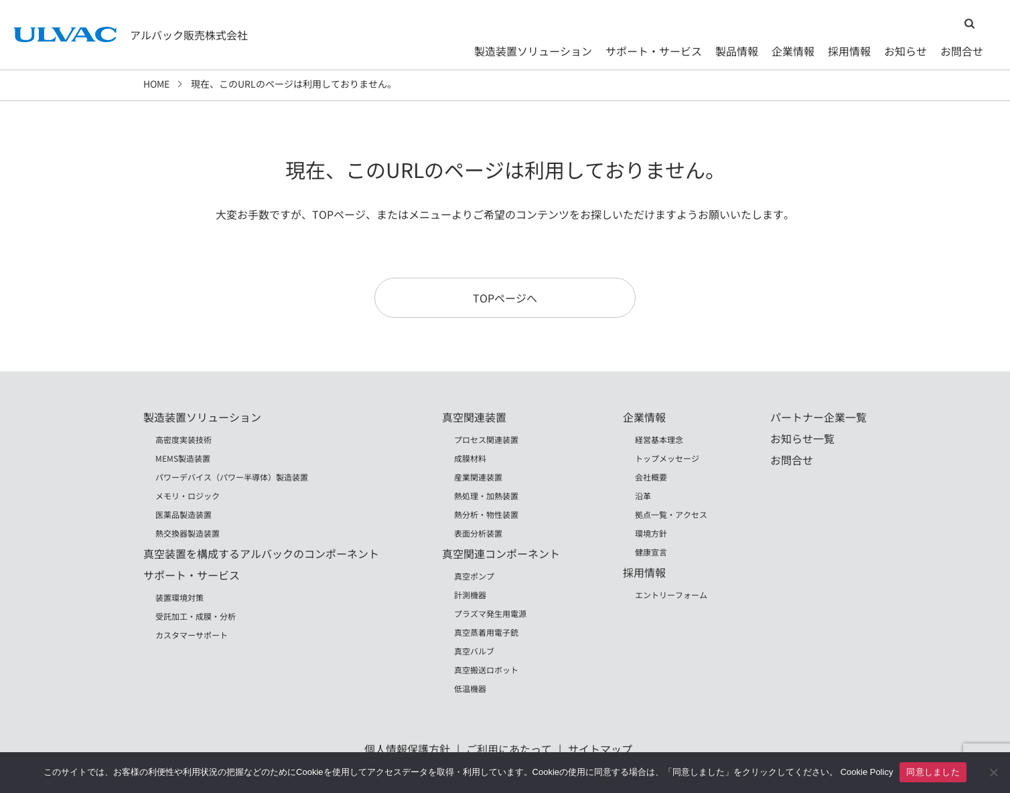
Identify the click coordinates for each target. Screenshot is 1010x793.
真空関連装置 (474, 417)
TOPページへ (505, 298)
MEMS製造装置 (182, 458)
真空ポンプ (474, 576)
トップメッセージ (667, 458)
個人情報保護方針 (407, 749)
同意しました (933, 772)
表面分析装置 (478, 533)
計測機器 (470, 594)
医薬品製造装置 (183, 514)
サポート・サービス (653, 51)
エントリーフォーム (671, 594)
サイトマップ (600, 749)
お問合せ (961, 51)
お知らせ (905, 51)
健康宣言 (651, 551)
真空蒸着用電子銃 (486, 632)
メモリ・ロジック (187, 495)
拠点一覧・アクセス (671, 514)
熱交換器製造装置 (187, 533)
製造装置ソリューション (533, 51)
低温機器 (470, 688)
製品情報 (736, 51)
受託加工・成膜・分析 (195, 616)
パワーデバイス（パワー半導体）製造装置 (231, 476)
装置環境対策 (179, 597)
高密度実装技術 (183, 439)
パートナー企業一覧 (818, 417)
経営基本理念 (659, 439)
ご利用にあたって (509, 749)
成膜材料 (470, 458)
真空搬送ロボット (486, 669)
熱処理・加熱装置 (486, 495)
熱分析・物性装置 (486, 514)
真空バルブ (474, 650)
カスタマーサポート (191, 634)
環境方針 (651, 533)
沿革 (643, 495)
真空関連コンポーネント (501, 553)
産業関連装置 (478, 476)
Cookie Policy (867, 772)
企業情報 (793, 51)
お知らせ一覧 (802, 438)
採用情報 (849, 51)
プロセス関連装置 (486, 439)
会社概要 (651, 476)
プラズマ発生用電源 (490, 613)
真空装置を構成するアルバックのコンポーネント (261, 553)
